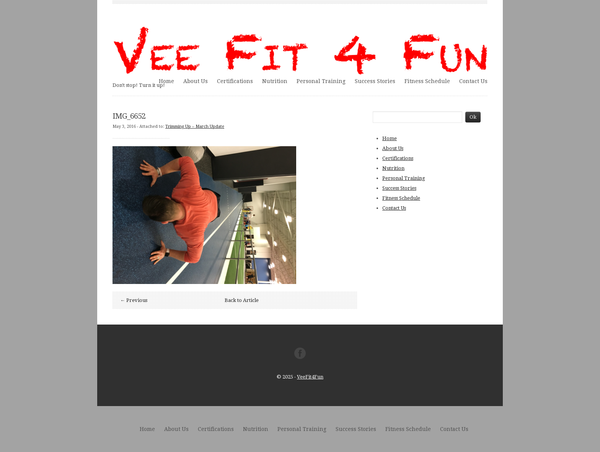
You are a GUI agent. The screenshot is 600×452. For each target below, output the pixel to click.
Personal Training (321, 81)
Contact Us (473, 81)
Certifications (235, 81)
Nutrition (274, 81)
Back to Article (242, 300)
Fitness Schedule (427, 81)
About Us (195, 81)
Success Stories (375, 81)
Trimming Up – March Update (194, 126)
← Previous (133, 300)
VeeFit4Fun (310, 377)
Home (166, 81)
